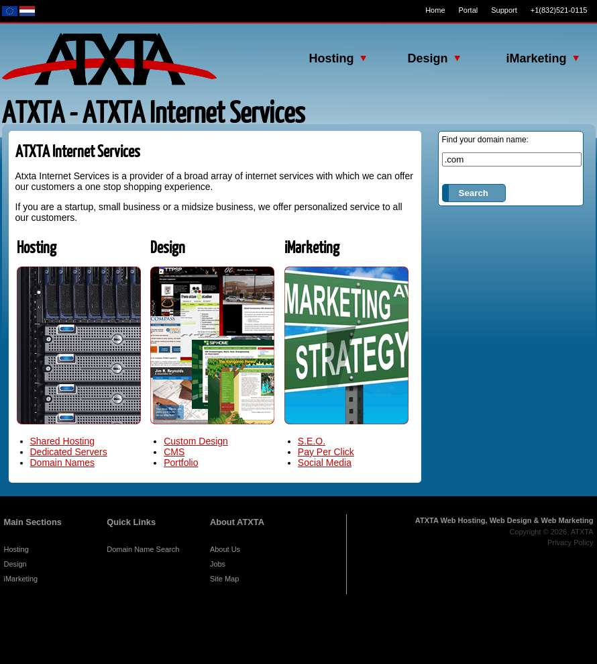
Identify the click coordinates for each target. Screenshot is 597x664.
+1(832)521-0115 (559, 10)
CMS (174, 451)
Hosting (16, 549)
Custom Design (196, 441)
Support (504, 10)
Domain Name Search (143, 549)
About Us (225, 549)
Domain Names (62, 462)
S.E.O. (311, 441)
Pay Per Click (326, 451)
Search (473, 193)
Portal (468, 10)
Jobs (217, 564)
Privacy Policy (570, 542)
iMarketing (21, 579)
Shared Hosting (62, 441)
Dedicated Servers (68, 451)
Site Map (224, 579)
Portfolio (181, 462)
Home (435, 10)
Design (15, 564)
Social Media (324, 462)
